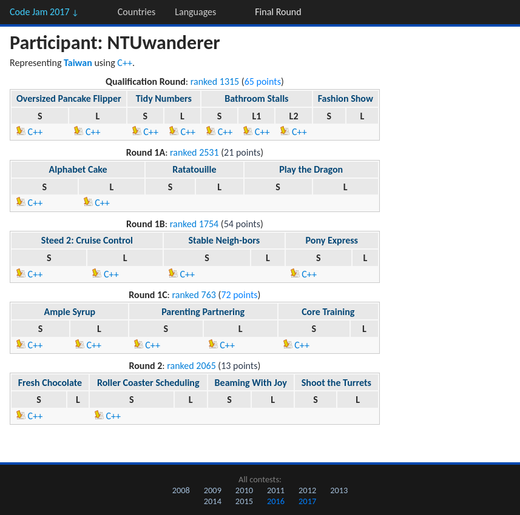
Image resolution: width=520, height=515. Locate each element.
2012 (307, 490)
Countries (136, 12)
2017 (307, 501)
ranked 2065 (191, 365)
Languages (195, 12)
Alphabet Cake (78, 169)
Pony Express (332, 240)
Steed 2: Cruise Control (87, 240)
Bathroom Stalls (256, 98)
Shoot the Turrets (336, 382)
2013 (339, 490)
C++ (124, 62)
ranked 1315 (215, 81)
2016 (276, 501)
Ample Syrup (70, 311)
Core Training (328, 311)
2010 (244, 490)
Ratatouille (194, 169)
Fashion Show (345, 98)
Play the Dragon (311, 169)
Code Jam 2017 (44, 12)
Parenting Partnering (203, 311)
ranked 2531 (194, 152)
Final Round (278, 12)
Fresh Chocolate (50, 382)
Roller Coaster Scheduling (148, 382)
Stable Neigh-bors (224, 240)
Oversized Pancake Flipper (68, 98)
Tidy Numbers (164, 98)
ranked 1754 (194, 224)
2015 (244, 501)
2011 (276, 490)
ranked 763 (194, 295)
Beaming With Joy (251, 382)
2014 (212, 501)
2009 (212, 490)
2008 (181, 490)
